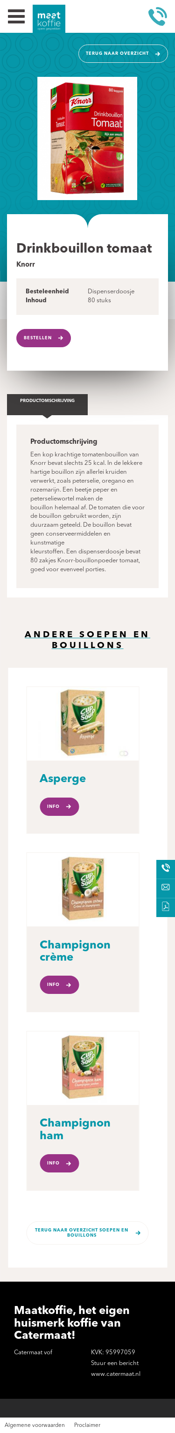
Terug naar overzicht (117, 54)
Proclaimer (87, 1425)
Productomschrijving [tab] (47, 401)
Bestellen (38, 338)
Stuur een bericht (115, 1363)
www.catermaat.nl (115, 1374)
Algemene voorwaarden (35, 1425)
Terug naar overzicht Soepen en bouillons (81, 1233)
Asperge (63, 779)
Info (53, 807)
